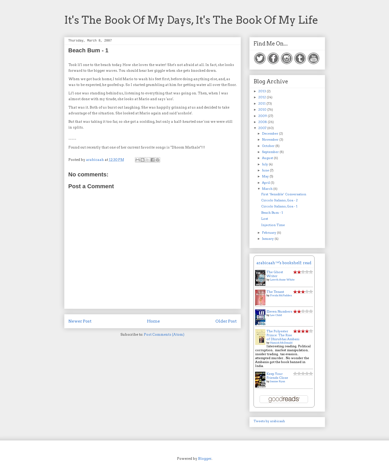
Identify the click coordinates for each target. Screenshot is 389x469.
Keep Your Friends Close (277, 376)
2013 (262, 91)
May (266, 176)
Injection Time (273, 225)
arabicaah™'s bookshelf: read (283, 263)
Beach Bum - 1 (272, 213)
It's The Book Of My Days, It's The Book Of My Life (191, 20)
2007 (262, 128)
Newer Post (80, 321)
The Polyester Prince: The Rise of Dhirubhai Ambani (282, 335)
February (269, 232)
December (270, 133)
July (265, 164)
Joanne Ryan (277, 381)
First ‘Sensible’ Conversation (283, 194)
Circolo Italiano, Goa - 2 (279, 200)
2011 (262, 103)
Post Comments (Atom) (164, 335)
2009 (263, 116)
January (268, 239)
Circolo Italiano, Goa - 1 (279, 206)
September (271, 152)
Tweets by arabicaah (269, 421)
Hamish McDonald (281, 342)
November (270, 139)
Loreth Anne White (282, 279)
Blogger (204, 459)
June (266, 170)
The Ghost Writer (274, 274)
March (267, 189)
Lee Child (276, 315)
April (266, 183)
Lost (264, 219)
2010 (262, 109)
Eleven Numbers (279, 311)
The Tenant (275, 292)
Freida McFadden (281, 295)
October (268, 146)
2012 (262, 97)
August (268, 158)
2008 (263, 122)
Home (153, 321)
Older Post (226, 321)
